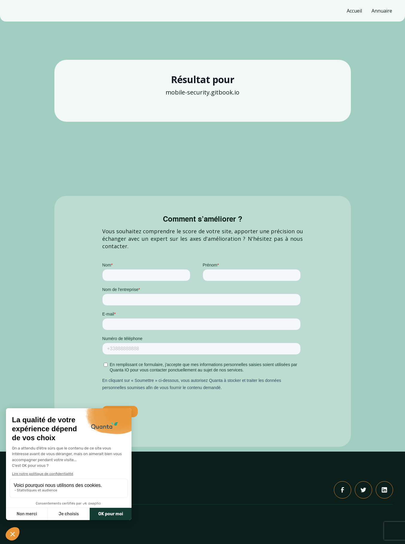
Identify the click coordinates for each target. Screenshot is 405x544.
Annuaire (382, 10)
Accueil (354, 10)
